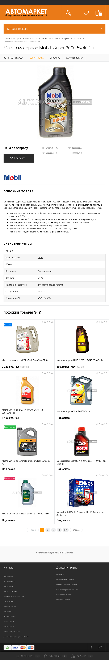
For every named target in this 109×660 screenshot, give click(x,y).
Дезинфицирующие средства (16, 636)
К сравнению (49, 152)
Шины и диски (10, 606)
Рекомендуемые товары (67, 589)
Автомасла (8, 576)
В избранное (75, 147)
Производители (63, 599)
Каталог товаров (54, 29)
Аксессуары (9, 621)
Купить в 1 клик (50, 147)
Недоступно (75, 152)
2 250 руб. (16, 366)
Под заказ (17, 158)
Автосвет (8, 611)
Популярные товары (65, 579)
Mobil (40, 257)
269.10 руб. (70, 366)
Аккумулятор (9, 581)
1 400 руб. (10, 418)
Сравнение (28, 656)
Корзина (82, 656)
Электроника (9, 616)
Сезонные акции (63, 594)
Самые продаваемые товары (54, 552)
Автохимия (8, 586)
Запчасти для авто (12, 631)
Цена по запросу (16, 147)
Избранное (55, 656)
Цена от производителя (66, 584)
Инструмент (9, 601)
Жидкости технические (14, 596)
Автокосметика (10, 591)
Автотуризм (9, 626)
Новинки (60, 574)
